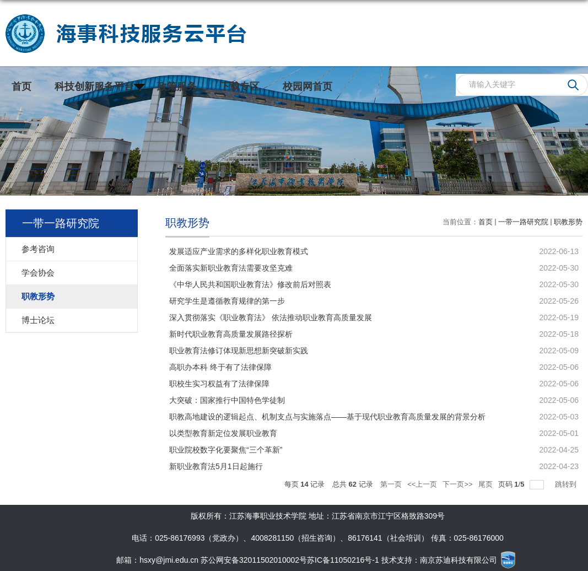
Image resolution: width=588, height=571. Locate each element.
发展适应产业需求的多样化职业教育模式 (238, 251)
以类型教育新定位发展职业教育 (223, 433)
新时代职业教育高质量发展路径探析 (231, 334)
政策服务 (177, 86)
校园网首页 (307, 86)
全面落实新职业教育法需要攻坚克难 (231, 267)
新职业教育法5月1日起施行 (216, 466)
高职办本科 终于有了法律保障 (220, 367)
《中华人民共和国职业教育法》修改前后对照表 (250, 284)
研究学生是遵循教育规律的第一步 (227, 301)
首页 (21, 86)
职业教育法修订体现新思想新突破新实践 (238, 350)
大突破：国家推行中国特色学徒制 (227, 400)
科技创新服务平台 (94, 86)
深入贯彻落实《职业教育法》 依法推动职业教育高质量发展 (270, 317)
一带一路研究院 (523, 222)
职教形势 (568, 222)
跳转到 (567, 484)
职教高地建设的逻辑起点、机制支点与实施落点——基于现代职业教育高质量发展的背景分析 (327, 416)
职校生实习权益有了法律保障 (219, 383)
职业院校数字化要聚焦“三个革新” (225, 449)
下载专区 (240, 86)
